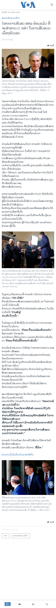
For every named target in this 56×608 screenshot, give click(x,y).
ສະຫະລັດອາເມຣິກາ (11, 18)
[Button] (50, 45)
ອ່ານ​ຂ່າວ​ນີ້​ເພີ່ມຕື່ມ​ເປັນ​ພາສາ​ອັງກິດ (18, 455)
